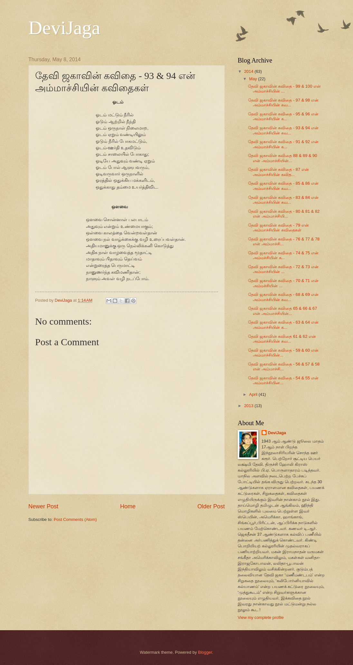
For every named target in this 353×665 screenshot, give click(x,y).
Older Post (211, 506)
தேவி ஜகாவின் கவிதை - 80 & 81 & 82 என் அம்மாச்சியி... (284, 214)
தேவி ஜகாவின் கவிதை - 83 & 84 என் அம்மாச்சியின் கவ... (283, 200)
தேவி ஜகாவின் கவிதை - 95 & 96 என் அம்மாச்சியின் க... (283, 116)
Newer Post (43, 506)
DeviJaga (64, 27)
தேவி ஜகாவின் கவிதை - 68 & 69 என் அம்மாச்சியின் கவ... (283, 297)
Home (128, 506)
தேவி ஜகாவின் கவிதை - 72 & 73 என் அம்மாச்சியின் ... (283, 269)
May (253, 78)
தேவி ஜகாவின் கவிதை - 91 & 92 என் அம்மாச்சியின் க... (283, 144)
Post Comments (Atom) (75, 519)
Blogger (205, 652)
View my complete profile (261, 617)
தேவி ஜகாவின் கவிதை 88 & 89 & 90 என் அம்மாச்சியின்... (282, 158)
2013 (249, 405)
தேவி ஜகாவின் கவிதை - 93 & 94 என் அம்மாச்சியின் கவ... (283, 130)
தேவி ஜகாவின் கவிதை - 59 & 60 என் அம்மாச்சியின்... (283, 352)
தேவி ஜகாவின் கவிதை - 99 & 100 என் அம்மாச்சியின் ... (284, 88)
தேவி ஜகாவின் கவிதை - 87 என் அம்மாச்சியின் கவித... (278, 172)
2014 (249, 71)
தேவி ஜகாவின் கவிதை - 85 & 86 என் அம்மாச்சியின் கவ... (283, 186)
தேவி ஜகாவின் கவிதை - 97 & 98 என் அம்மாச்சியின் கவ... (283, 102)
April (253, 394)
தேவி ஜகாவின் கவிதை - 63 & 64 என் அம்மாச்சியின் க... (283, 324)
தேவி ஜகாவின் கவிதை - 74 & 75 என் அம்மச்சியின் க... (283, 255)
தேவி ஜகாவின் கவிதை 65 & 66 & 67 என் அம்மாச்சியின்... (282, 311)
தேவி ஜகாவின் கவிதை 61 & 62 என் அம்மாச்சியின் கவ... (282, 339)
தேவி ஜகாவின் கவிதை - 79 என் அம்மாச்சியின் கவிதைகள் (278, 227)
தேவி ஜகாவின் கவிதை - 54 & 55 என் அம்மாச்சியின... (283, 380)
